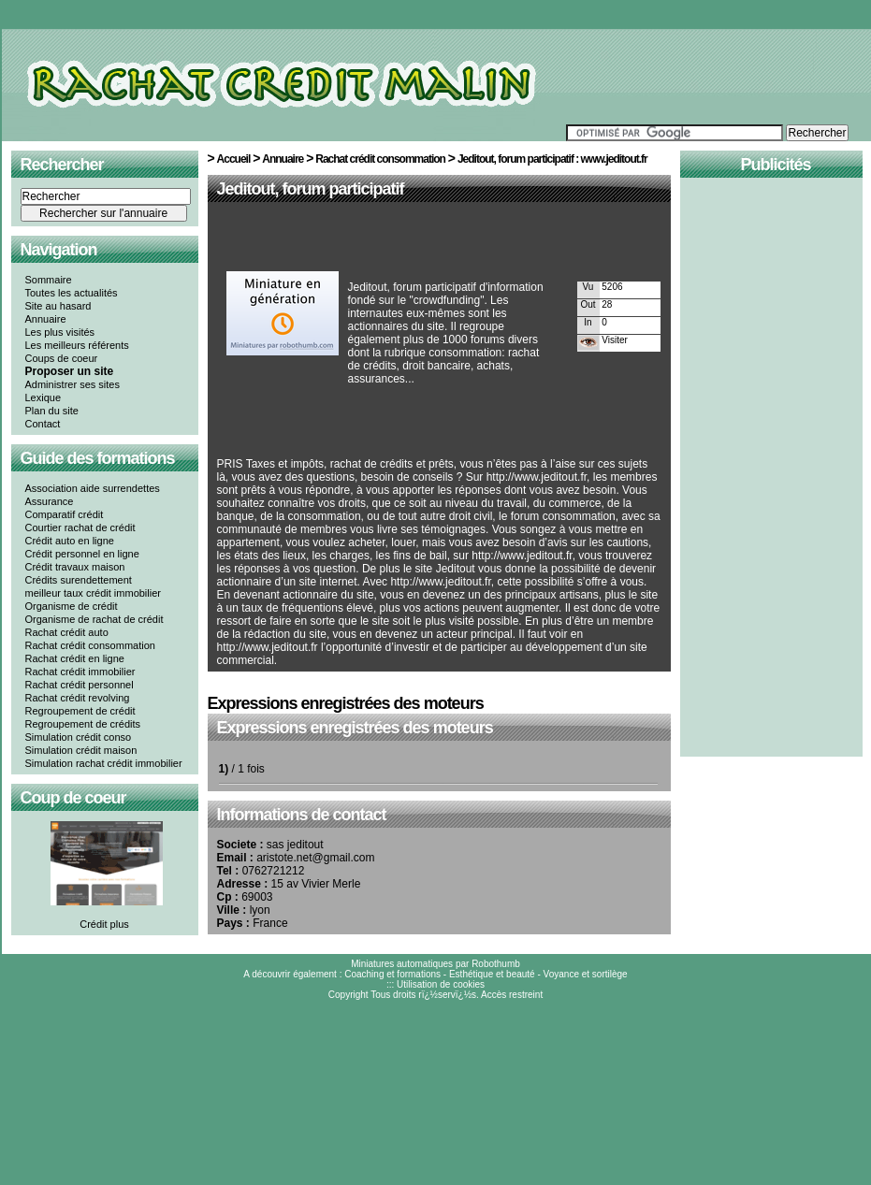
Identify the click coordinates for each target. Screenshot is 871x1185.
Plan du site (52, 410)
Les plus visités (60, 332)
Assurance (49, 501)
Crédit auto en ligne (69, 540)
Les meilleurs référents (77, 345)
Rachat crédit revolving (77, 697)
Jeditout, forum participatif (310, 189)
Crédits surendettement (78, 579)
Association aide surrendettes (92, 488)
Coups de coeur (61, 358)
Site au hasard (58, 305)
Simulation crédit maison (81, 750)
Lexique (43, 397)
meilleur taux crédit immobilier (93, 593)
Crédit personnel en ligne (82, 553)
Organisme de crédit (71, 606)
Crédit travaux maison (75, 566)
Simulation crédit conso (78, 737)
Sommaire (48, 279)
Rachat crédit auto (67, 632)
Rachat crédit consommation (90, 645)
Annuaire (45, 319)
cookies (469, 984)
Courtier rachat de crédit (80, 527)
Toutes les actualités (71, 292)
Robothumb (496, 964)
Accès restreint (512, 995)
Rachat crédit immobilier (80, 671)
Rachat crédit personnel (79, 684)
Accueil (234, 159)
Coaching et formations (392, 974)
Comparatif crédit (64, 514)
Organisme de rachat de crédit (94, 619)
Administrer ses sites (72, 384)
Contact (43, 423)
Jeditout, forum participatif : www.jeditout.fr (552, 159)
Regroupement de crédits (83, 724)
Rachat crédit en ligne (74, 658)
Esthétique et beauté (492, 974)
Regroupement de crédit (80, 710)
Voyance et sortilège (586, 974)
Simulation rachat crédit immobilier (103, 763)
